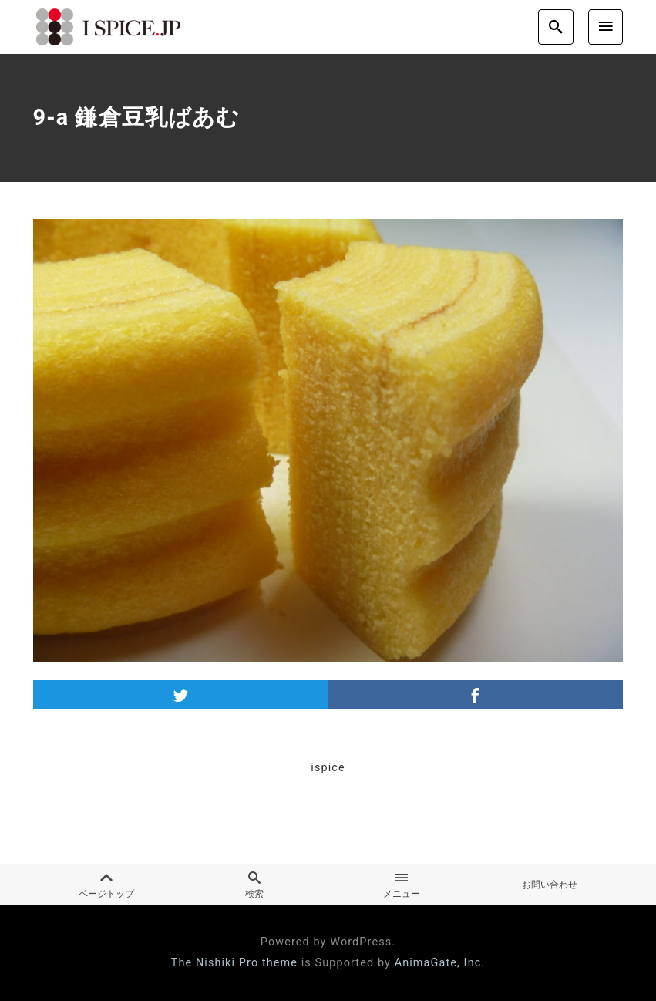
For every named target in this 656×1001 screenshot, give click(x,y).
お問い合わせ (549, 884)
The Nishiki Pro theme (234, 962)
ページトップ (106, 885)
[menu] (606, 26)
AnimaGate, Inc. (440, 962)
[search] (556, 26)
